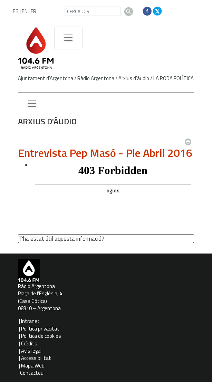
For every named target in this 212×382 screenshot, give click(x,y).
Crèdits (29, 343)
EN (25, 11)
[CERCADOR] (93, 11)
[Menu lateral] (32, 104)
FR (33, 11)
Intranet (30, 321)
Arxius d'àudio (133, 78)
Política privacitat (40, 329)
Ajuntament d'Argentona (45, 78)
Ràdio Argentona (95, 78)
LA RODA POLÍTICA (173, 78)
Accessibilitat (36, 358)
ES (16, 11)
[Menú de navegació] (68, 38)
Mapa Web (33, 366)
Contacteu (32, 373)
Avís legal (31, 351)
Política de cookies (41, 336)
